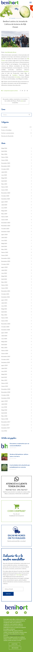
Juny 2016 (4, 431)
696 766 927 (22, 490)
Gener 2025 (4, 190)
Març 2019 (4, 380)
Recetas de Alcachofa (7, 136)
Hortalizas (17, 77)
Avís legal (19, 574)
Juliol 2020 (4, 335)
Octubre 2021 (5, 294)
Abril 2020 (4, 344)
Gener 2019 (4, 386)
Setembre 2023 (5, 231)
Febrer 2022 (4, 285)
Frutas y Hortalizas (6, 130)
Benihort (26, 71)
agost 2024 (4, 202)
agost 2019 (4, 365)
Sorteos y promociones (7, 133)
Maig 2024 (4, 210)
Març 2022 (4, 282)
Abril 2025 (4, 181)
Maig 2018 (4, 410)
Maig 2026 (4, 148)
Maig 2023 (4, 243)
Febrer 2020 (4, 350)
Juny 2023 (4, 240)
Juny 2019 (4, 371)
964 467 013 (11, 490)
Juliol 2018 (4, 404)
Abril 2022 (4, 279)
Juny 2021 (4, 306)
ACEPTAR (14, 644)
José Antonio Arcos (10, 52)
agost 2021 (4, 300)
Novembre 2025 (5, 166)
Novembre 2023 (5, 225)
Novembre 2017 (5, 422)
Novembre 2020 (5, 323)
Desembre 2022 (5, 258)
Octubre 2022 (5, 264)
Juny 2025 (4, 175)
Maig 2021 (4, 309)
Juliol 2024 (4, 204)
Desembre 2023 (5, 222)
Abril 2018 (4, 413)
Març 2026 (4, 154)
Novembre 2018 (5, 392)
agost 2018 (4, 401)
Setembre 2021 (5, 297)
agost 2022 (4, 267)
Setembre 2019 (5, 362)
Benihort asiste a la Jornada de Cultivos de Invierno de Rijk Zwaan (15, 24)
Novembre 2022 (5, 261)
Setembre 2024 (5, 199)
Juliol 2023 (4, 237)
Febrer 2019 (4, 383)
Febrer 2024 (4, 216)
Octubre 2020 (5, 326)
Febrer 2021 (4, 318)
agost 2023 (4, 234)
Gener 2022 (4, 288)
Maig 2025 (4, 178)
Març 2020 (4, 347)
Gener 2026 (4, 160)
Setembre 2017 (5, 428)
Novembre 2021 (5, 291)
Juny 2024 (4, 207)
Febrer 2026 (4, 157)
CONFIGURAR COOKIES (14, 635)
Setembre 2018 (5, 398)
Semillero (14, 75)
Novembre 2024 (5, 193)
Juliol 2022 (4, 270)
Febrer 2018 (4, 419)
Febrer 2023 (4, 252)
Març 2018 (4, 416)
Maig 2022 (4, 276)
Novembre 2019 (5, 356)
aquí (22, 101)
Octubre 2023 (5, 228)
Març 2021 (4, 315)
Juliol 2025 (4, 172)
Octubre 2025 (5, 169)
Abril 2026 (4, 151)
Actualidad (12, 18)
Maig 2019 (4, 374)
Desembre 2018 (5, 389)
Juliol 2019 (4, 368)
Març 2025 (4, 184)
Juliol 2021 (4, 303)
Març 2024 (4, 213)
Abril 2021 (4, 312)
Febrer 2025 (4, 187)
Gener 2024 (4, 219)
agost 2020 (4, 332)
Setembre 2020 (5, 329)
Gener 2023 (4, 255)
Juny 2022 (4, 273)
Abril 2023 (4, 246)
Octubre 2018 (5, 395)
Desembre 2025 (5, 163)
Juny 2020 (4, 338)
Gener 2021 (4, 320)
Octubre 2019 (5, 359)
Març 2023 (4, 249)
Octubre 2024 (5, 196)
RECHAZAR (15, 648)
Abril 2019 (4, 377)
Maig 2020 (4, 341)
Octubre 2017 (5, 425)
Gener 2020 (4, 353)
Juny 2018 (4, 407)
